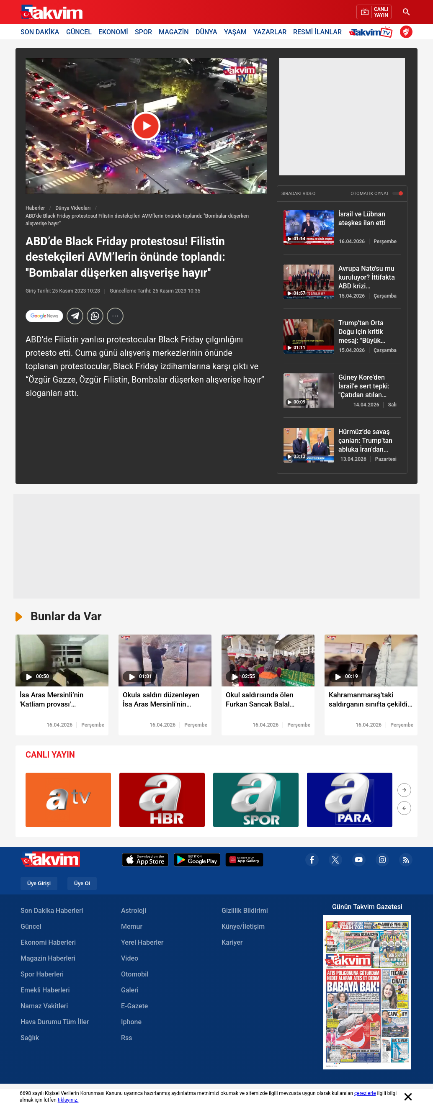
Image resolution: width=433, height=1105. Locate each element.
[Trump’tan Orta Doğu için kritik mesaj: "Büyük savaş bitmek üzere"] (309, 336)
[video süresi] (61, 660)
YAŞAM (235, 32)
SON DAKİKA (40, 32)
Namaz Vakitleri (44, 1007)
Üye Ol (82, 885)
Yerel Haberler (142, 944)
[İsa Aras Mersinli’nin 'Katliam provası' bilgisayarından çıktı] (61, 702)
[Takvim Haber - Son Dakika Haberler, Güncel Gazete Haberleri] (51, 12)
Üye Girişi (39, 885)
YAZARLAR (269, 32)
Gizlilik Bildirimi (245, 912)
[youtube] (359, 861)
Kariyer (232, 944)
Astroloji (133, 912)
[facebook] (312, 861)
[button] (404, 791)
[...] (115, 316)
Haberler (35, 208)
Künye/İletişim (243, 928)
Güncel (31, 928)
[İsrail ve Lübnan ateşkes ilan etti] (309, 227)
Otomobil (134, 975)
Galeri (130, 991)
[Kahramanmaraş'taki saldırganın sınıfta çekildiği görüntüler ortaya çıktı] (371, 702)
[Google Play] (197, 861)
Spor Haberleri (42, 975)
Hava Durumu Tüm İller (55, 1023)
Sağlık (30, 1039)
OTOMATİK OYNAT (377, 193)
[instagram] (382, 861)
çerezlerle (365, 1093)
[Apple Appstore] (145, 861)
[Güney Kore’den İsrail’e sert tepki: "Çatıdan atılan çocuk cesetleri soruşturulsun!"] (309, 390)
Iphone (131, 1023)
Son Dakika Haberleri (52, 912)
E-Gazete (134, 1007)
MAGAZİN (174, 32)
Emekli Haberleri (45, 991)
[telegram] (75, 316)
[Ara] (406, 12)
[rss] (405, 861)
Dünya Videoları (72, 208)
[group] (68, 801)
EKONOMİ (113, 32)
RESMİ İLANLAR (317, 32)
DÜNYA (206, 32)
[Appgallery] (244, 861)
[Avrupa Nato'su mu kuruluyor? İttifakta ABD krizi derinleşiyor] (309, 282)
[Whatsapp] (95, 316)
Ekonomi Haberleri (48, 944)
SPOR (143, 32)
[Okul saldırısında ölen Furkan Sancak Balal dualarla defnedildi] (268, 702)
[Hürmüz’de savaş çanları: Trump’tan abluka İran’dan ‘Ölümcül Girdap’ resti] (309, 445)
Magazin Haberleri (48, 960)
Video (129, 960)
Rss (126, 1039)
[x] (335, 861)
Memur (131, 928)
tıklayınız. (68, 1100)
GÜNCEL (79, 32)
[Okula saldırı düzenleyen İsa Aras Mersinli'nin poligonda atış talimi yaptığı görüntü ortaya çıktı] (165, 702)
